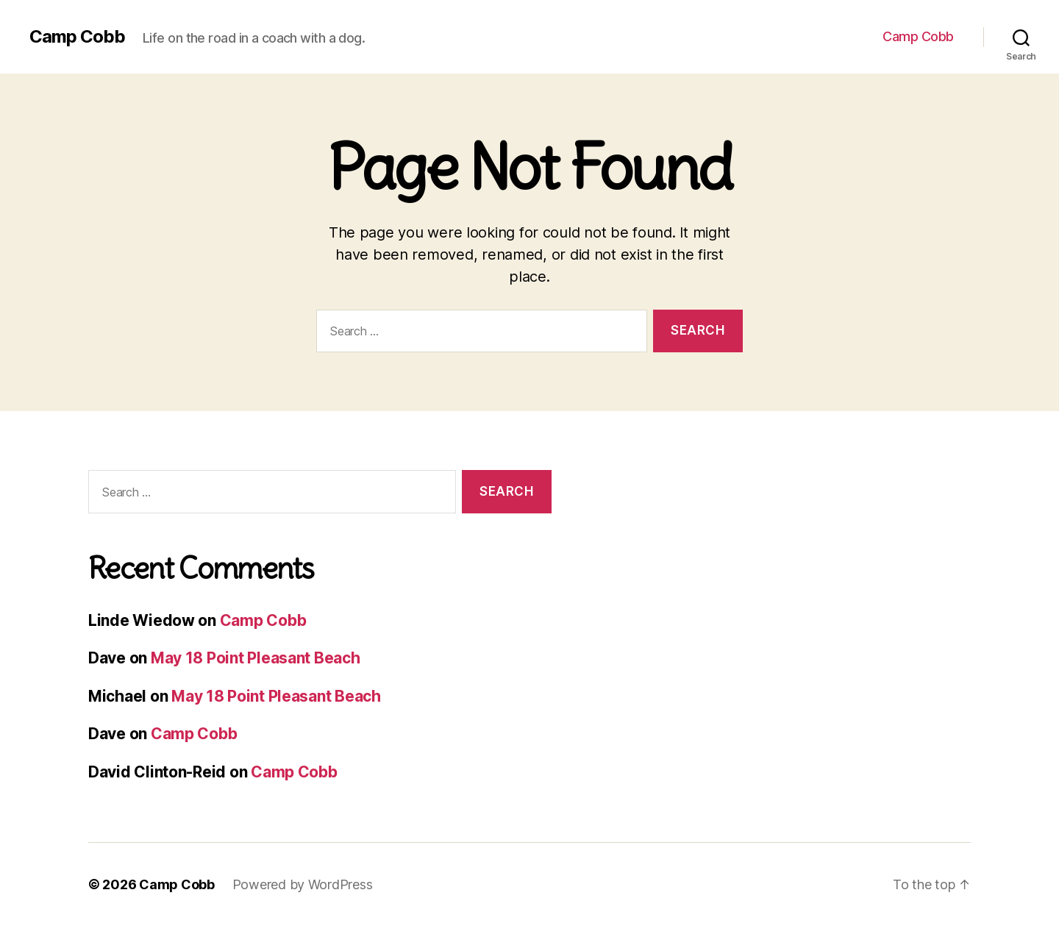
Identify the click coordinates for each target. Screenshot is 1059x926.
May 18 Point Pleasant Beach (255, 658)
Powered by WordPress (302, 884)
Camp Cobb (77, 37)
